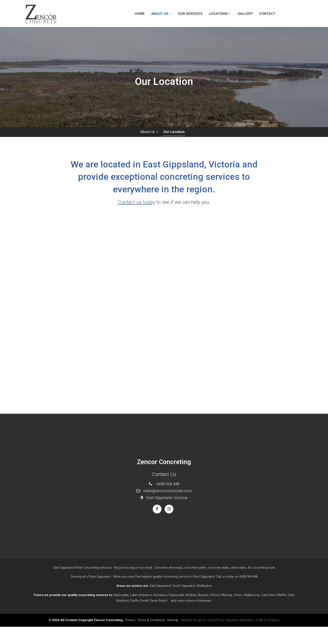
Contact (267, 13)
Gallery (245, 13)
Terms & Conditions (151, 621)
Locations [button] (220, 13)
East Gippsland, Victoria (166, 498)
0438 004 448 (167, 484)
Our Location (173, 132)
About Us (148, 132)
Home (140, 13)
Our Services (190, 13)
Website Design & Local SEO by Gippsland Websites (216, 621)
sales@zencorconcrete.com (167, 491)
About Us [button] (161, 13)
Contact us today (136, 203)
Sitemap (172, 621)
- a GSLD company (266, 621)
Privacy (130, 621)
